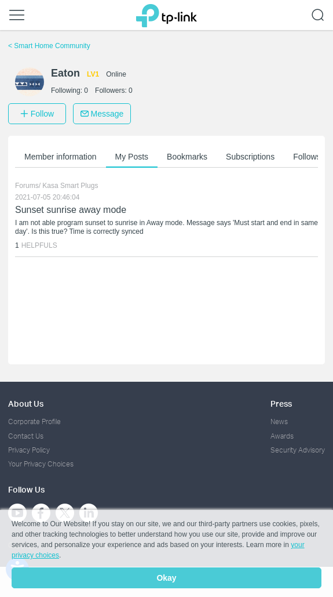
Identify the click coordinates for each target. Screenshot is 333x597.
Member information (60, 156)
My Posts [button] (132, 156)
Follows (306, 156)
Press (281, 403)
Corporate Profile (34, 421)
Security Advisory (297, 450)
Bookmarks (187, 156)
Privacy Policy (29, 450)
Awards (282, 436)
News (279, 421)
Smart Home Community (49, 46)
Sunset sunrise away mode (70, 210)
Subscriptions (250, 156)
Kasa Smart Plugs (70, 186)
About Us (25, 403)
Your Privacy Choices (41, 463)
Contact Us (25, 436)
